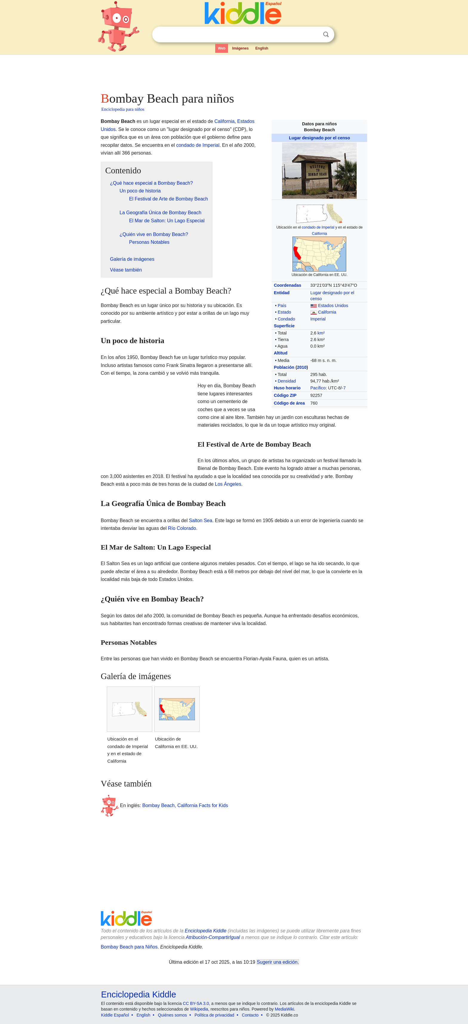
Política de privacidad (214, 1015)
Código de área (289, 403)
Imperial (318, 319)
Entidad (282, 292)
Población (284, 367)
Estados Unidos (333, 305)
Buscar (326, 34)
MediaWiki (284, 1009)
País (282, 305)
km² (321, 333)
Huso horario (287, 387)
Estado (284, 312)
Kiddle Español (115, 1015)
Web (221, 48)
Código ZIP (285, 395)
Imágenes (240, 48)
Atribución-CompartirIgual (213, 937)
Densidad (287, 381)
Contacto (250, 1015)
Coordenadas (287, 285)
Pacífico (318, 387)
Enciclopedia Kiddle (206, 930)
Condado (286, 319)
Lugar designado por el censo (319, 137)
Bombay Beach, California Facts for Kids (185, 805)
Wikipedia (199, 1009)
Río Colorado (182, 528)
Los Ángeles (228, 484)
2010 (302, 367)
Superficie (284, 325)
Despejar (314, 35)
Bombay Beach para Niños (129, 946)
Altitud (280, 353)
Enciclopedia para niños (122, 109)
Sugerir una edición (277, 962)
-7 (344, 387)
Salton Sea (200, 520)
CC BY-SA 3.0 (196, 1003)
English (261, 48)
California (319, 234)
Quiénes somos (172, 1015)
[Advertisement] (234, 71)
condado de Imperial (318, 227)
